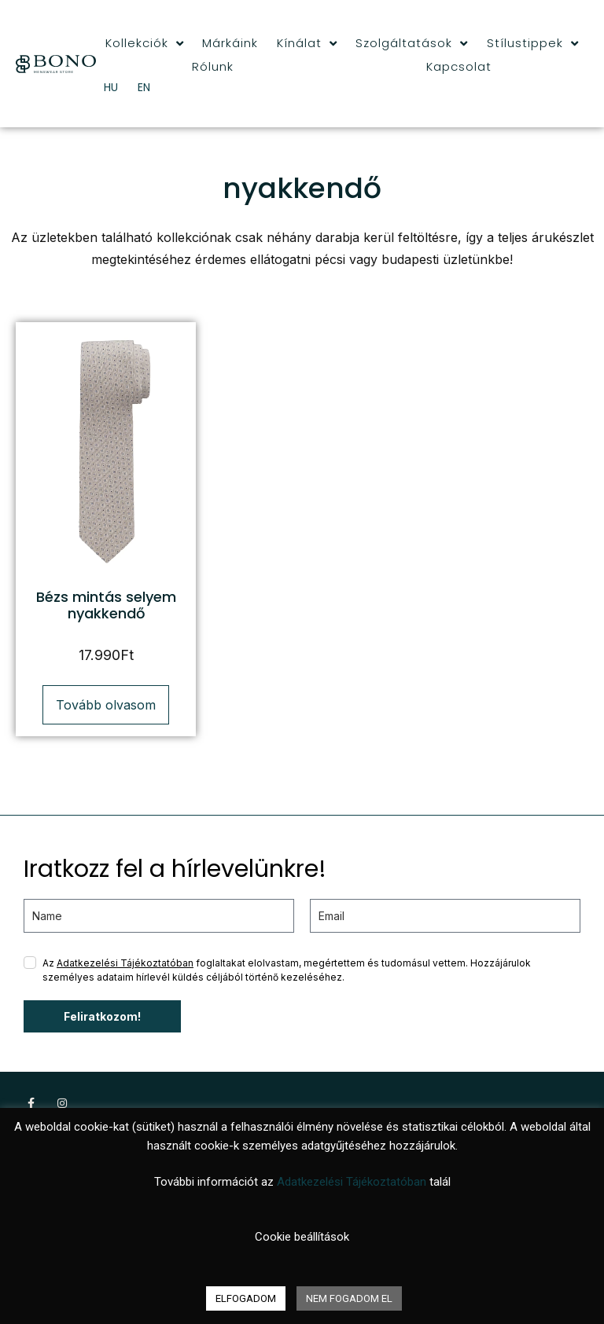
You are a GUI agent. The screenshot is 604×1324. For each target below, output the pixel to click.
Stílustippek (533, 43)
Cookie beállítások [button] (302, 1237)
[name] (159, 916)
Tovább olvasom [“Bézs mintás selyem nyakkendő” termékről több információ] (106, 705)
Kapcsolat (459, 66)
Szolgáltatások (411, 43)
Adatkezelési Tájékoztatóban (125, 963)
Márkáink (230, 43)
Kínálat (307, 43)
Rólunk (213, 66)
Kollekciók (144, 43)
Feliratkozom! (102, 1016)
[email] (445, 916)
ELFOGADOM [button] (245, 1298)
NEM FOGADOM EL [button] (349, 1298)
